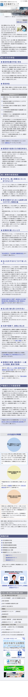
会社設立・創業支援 (6, 619)
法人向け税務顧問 (6, 598)
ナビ (23, 1)
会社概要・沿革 (19, 657)
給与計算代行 (5, 253)
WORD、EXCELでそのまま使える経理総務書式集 (13, 634)
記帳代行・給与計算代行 (7, 606)
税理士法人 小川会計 (22, 22)
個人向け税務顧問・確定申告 (19, 598)
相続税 (10, 485)
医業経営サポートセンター (8, 611)
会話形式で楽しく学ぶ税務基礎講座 (16, 627)
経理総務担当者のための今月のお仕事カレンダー (12, 632)
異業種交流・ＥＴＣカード (7, 622)
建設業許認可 (5, 614)
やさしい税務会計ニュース (7, 629)
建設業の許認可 (22, 368)
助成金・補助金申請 (17, 619)
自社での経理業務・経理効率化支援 (10, 603)
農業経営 (18, 611)
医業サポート (9, 555)
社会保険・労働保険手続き (17, 253)
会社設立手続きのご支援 (8, 299)
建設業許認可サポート (11, 557)
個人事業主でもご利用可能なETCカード (13, 354)
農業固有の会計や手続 (7, 369)
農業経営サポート (10, 560)
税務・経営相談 (5, 600)
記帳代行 (7, 142)
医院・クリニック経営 (12, 368)
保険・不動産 (18, 340)
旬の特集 (4, 627)
